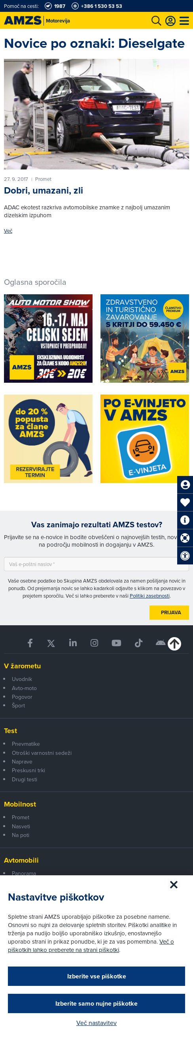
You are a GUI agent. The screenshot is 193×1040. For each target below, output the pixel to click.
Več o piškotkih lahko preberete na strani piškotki (91, 945)
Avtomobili (21, 860)
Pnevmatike (26, 744)
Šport (18, 705)
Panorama (24, 873)
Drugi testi (24, 779)
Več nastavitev (96, 1022)
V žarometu (22, 666)
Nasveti (21, 826)
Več (8, 231)
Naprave (22, 761)
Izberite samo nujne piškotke (96, 1003)
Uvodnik (22, 679)
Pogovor (22, 697)
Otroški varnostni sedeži (42, 753)
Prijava (171, 612)
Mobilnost (20, 804)
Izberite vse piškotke (96, 976)
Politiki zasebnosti (150, 595)
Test (10, 731)
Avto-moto (24, 688)
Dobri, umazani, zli (43, 190)
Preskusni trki (28, 770)
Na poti (20, 835)
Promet (20, 817)
